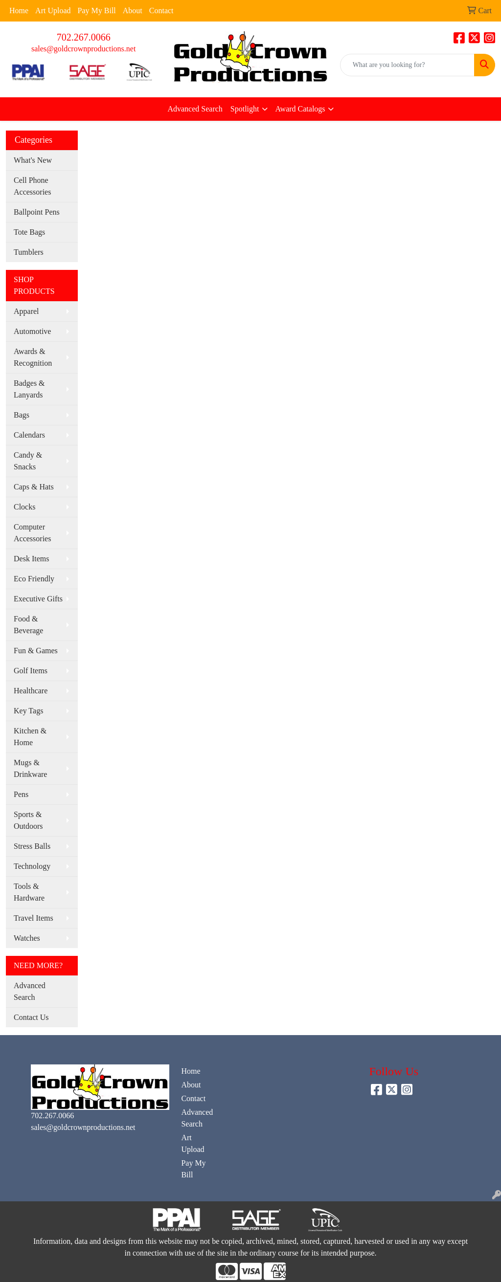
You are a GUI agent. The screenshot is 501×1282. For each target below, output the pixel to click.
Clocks (24, 507)
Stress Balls (32, 846)
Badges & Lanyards (29, 389)
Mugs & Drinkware (30, 768)
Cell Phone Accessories (32, 186)
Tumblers (29, 252)
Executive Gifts (38, 599)
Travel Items (33, 918)
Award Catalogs (300, 109)
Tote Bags (29, 232)
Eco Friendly (34, 579)
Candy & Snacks (28, 461)
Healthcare (30, 690)
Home (18, 10)
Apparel (26, 311)
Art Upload (52, 10)
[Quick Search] (407, 65)
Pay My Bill (97, 10)
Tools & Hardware (29, 892)
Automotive (32, 331)
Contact (161, 10)
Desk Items (31, 558)
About (132, 10)
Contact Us (31, 1017)
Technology (32, 866)
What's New (33, 160)
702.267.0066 (84, 37)
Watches (27, 938)
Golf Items (30, 670)
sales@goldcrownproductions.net (83, 48)
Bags (21, 415)
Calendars (29, 435)
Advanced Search (194, 109)
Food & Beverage (28, 625)
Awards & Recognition (33, 357)
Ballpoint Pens (37, 212)
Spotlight (244, 109)
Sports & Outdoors (28, 820)
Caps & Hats (34, 487)
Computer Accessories (32, 533)
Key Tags (28, 711)
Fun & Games (36, 650)
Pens (21, 794)
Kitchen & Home (30, 737)
